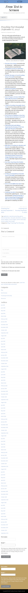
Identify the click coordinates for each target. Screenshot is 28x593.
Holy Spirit (13, 218)
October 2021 (4, 463)
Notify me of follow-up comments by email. (13, 267)
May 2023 (3, 410)
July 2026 (3, 305)
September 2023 (4, 399)
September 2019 (4, 533)
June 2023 (3, 408)
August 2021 (3, 469)
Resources (3, 298)
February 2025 (4, 352)
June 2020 (3, 508)
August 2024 (3, 369)
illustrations (18, 218)
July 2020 (3, 505)
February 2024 (4, 385)
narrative (24, 218)
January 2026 (4, 321)
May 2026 (3, 310)
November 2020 (4, 494)
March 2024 (3, 383)
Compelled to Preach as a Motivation (14, 68)
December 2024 (4, 358)
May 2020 (3, 511)
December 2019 (4, 524)
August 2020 (3, 502)
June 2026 (3, 308)
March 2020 (3, 516)
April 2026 (3, 313)
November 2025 (4, 327)
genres (21, 216)
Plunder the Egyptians (10, 88)
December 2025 (4, 324)
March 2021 (3, 483)
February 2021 (4, 486)
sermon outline (4, 221)
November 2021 (4, 460)
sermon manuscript (21, 219)
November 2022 (4, 427)
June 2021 (3, 474)
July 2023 (3, 405)
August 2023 (3, 402)
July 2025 (3, 338)
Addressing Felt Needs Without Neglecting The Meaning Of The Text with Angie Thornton (14, 127)
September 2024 (4, 366)
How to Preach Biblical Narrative (13, 183)
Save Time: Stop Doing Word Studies (14, 162)
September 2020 (4, 499)
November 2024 (4, 360)
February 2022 (4, 452)
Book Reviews (4, 293)
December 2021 (4, 458)
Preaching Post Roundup (17, 223)
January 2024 (4, 388)
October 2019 (4, 530)
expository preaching (14, 216)
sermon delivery (5, 219)
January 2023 (4, 422)
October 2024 (4, 363)
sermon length (12, 219)
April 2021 (3, 480)
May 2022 (3, 444)
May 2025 (3, 344)
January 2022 (4, 455)
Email (3, 543)
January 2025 (4, 355)
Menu (3, 17)
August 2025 (3, 335)
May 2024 (3, 377)
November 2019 (4, 527)
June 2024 (3, 374)
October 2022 (4, 430)
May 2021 (3, 477)
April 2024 (3, 380)
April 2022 (3, 447)
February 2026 (4, 319)
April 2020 (3, 513)
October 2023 (4, 397)
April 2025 (3, 346)
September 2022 (4, 433)
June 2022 (3, 441)
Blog (8, 223)
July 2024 (3, 371)
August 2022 (3, 435)
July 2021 (3, 472)
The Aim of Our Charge (11, 63)
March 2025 (3, 349)
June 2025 (3, 341)
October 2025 (4, 330)
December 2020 (4, 491)
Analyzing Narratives (10, 192)
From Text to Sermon (14, 8)
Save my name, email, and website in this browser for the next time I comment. (12, 262)
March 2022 (3, 449)
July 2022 (3, 438)
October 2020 (4, 497)
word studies (12, 221)
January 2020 (4, 522)
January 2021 (4, 488)
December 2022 (4, 424)
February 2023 (4, 419)
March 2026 (3, 316)
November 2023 (4, 394)
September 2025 (4, 333)
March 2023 (3, 416)
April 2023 (3, 413)
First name (4, 537)
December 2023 (4, 391)
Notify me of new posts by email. (11, 270)
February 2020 (4, 519)
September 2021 (4, 466)
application (6, 216)
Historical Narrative (5, 218)
